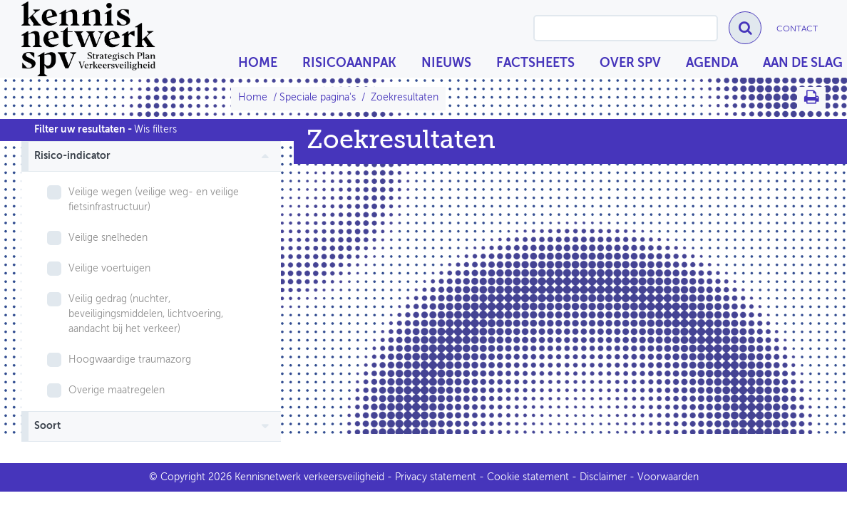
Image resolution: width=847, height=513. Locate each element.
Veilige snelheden (108, 238)
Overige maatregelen (116, 390)
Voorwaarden (668, 477)
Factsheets (535, 63)
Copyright (182, 477)
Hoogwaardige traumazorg (129, 360)
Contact (797, 29)
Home (257, 63)
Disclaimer (603, 477)
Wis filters (155, 130)
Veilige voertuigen (109, 269)
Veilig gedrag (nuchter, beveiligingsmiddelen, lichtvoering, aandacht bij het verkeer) (145, 314)
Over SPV (630, 63)
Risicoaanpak (349, 63)
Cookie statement (528, 477)
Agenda (712, 63)
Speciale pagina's (317, 98)
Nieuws (446, 63)
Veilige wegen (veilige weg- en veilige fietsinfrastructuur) (153, 199)
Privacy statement (435, 477)
